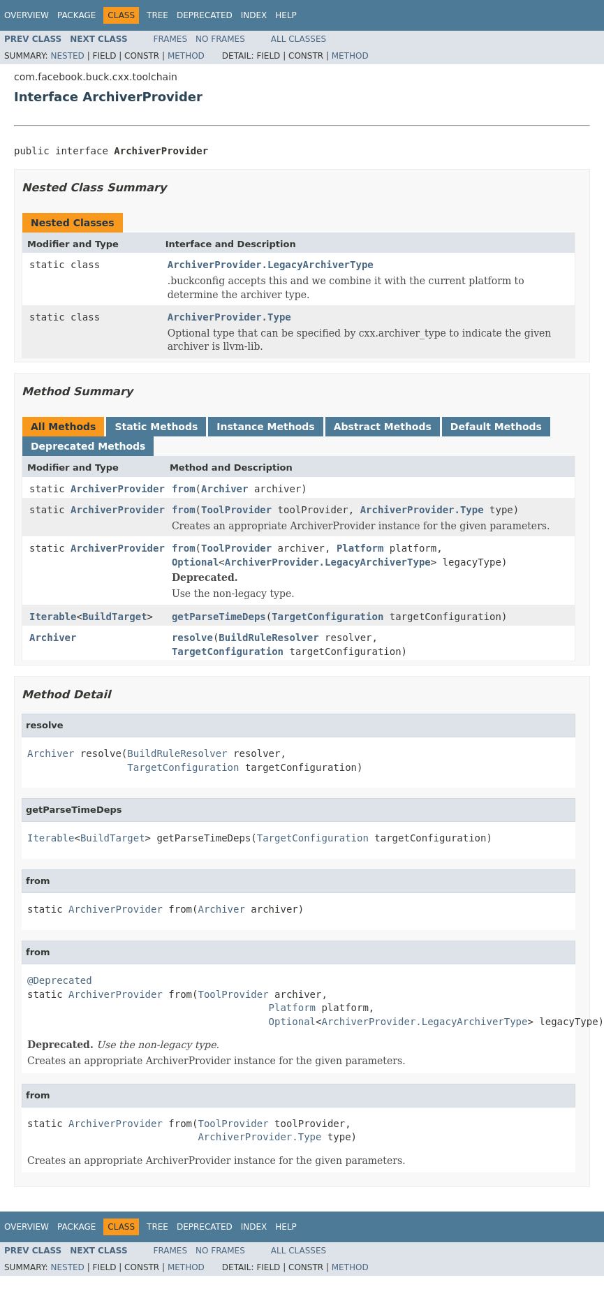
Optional (195, 562)
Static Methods (156, 426)
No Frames (220, 39)
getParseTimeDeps (219, 616)
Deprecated (205, 15)
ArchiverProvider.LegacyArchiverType (271, 264)
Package (76, 15)
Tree (157, 15)
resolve (192, 637)
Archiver (224, 488)
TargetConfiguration (327, 616)
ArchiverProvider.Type (229, 317)
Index (254, 15)
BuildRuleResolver (268, 637)
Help (286, 15)
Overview (26, 15)
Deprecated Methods (88, 446)
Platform (360, 548)
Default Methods (496, 426)
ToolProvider (236, 509)
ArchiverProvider (118, 488)
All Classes (298, 39)
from (184, 488)
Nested (67, 56)
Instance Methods (265, 426)
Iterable (52, 616)
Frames (171, 39)
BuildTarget (114, 616)
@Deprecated (59, 980)
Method (186, 56)
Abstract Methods (383, 426)
